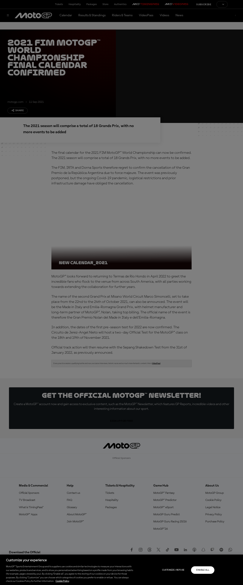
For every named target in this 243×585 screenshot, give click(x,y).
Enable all (202, 570)
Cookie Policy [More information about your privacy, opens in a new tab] (62, 581)
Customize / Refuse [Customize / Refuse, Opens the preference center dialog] (173, 570)
